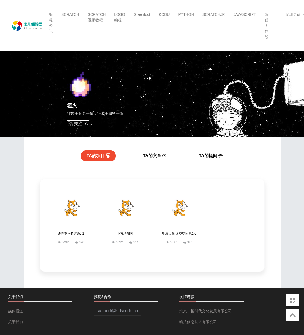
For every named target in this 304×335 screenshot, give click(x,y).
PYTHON (186, 14)
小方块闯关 (125, 233)
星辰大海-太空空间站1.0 (179, 233)
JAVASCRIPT (245, 14)
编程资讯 (51, 22)
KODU (164, 14)
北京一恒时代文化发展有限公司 (205, 311)
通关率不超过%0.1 (71, 233)
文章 (154, 155)
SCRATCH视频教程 (97, 17)
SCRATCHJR (213, 14)
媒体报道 (15, 311)
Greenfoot (142, 14)
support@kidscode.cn (117, 310)
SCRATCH (70, 14)
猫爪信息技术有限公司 (198, 322)
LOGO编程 (119, 17)
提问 (211, 155)
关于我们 (15, 322)
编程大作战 (266, 25)
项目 (98, 155)
